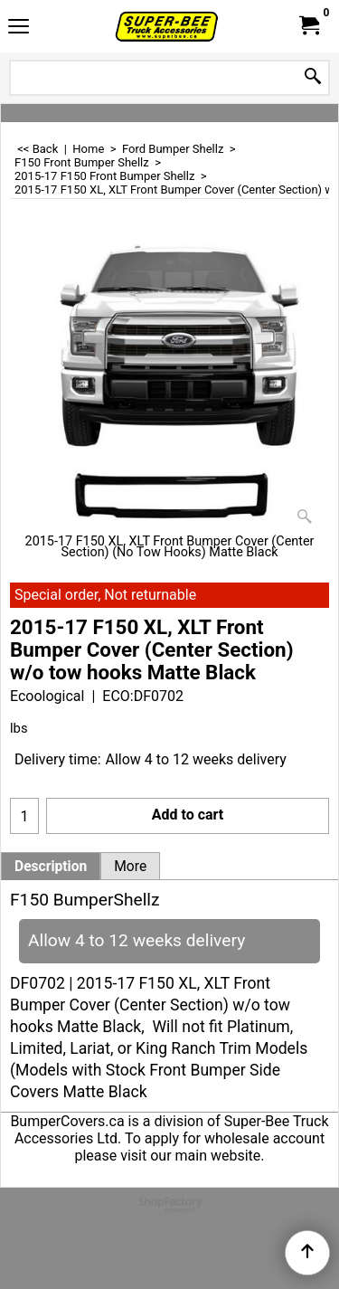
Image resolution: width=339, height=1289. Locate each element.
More (130, 866)
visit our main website (190, 1155)
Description (50, 866)
